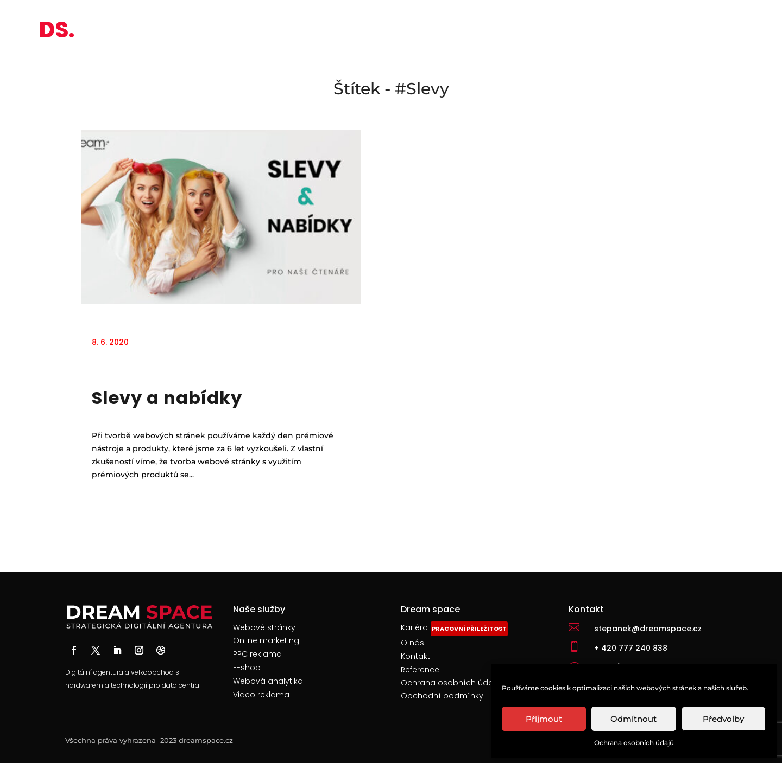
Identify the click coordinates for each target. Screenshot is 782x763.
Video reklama (261, 694)
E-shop (247, 667)
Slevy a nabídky (167, 398)
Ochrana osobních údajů (634, 743)
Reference (420, 669)
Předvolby (723, 719)
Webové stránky (264, 627)
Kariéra (414, 627)
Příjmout (544, 719)
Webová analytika (268, 681)
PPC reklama (257, 654)
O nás (412, 642)
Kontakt (415, 656)
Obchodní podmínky (443, 695)
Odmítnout (633, 719)
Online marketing (266, 640)
